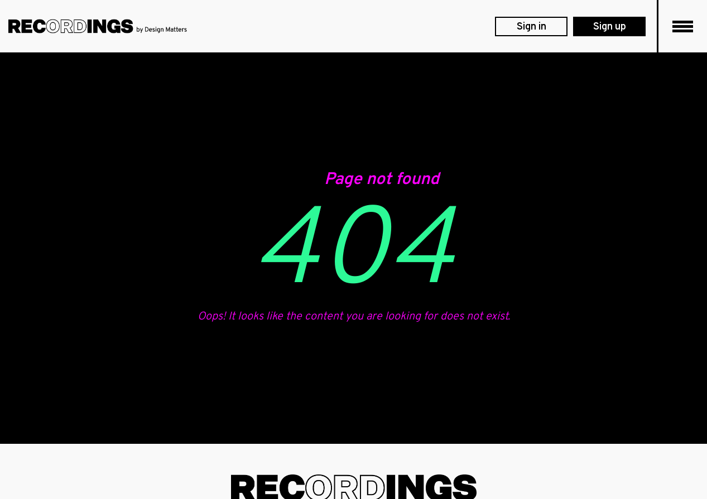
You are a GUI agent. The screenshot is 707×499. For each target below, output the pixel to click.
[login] (531, 26)
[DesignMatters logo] (97, 26)
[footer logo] (354, 488)
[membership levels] (609, 26)
